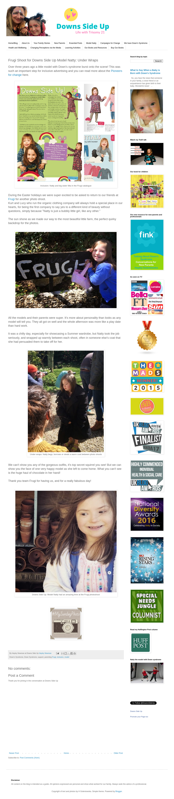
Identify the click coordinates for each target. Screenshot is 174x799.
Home (66, 753)
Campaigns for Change (110, 43)
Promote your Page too (139, 717)
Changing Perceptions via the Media (46, 48)
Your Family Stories (42, 43)
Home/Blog (13, 43)
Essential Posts (75, 43)
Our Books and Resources (95, 48)
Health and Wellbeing (17, 48)
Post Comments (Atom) (30, 758)
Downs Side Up (136, 711)
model (67, 657)
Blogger (118, 791)
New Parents (59, 43)
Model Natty (91, 43)
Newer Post (14, 753)
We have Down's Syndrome (135, 43)
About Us (25, 43)
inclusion (60, 657)
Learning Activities (73, 48)
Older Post (118, 753)
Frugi (11, 199)
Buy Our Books (117, 48)
